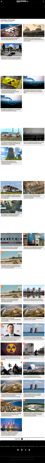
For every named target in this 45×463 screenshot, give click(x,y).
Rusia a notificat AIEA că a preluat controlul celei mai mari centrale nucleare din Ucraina (32, 395)
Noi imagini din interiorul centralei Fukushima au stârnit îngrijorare (10, 215)
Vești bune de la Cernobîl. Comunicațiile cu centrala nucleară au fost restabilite (11, 320)
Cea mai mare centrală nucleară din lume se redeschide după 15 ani (10, 39)
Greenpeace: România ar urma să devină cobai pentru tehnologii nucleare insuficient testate (9, 434)
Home (2, 21)
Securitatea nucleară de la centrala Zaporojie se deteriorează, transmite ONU (33, 91)
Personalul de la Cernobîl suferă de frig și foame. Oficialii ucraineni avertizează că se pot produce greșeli (11, 395)
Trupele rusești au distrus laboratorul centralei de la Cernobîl (33, 319)
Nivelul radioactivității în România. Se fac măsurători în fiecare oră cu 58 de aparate (11, 358)
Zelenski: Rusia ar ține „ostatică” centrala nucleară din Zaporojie (9, 248)
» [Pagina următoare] (29, 438)
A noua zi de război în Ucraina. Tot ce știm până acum (10, 376)
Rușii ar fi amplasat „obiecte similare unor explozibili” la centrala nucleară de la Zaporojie (10, 196)
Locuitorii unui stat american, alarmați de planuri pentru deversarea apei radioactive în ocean (11, 414)
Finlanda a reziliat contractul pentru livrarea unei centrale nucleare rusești (33, 299)
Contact (36, 446)
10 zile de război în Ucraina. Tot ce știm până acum (34, 357)
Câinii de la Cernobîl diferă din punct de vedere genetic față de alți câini (33, 248)
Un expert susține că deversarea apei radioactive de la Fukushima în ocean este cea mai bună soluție (10, 266)
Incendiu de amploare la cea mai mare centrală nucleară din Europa (11, 110)
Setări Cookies (41, 446)
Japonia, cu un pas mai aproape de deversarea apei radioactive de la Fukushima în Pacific (10, 300)
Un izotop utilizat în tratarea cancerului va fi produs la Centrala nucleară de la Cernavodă (10, 91)
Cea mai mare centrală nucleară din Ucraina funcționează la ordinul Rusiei (33, 338)
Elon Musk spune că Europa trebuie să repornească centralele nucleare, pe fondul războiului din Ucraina (11, 339)
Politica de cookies (15, 446)
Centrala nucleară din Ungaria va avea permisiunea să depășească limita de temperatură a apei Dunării (11, 143)
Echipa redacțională (30, 446)
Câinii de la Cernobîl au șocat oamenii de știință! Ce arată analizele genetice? (11, 58)
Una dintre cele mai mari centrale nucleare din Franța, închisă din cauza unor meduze (33, 39)
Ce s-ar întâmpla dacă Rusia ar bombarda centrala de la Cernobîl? (32, 376)
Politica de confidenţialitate (6, 446)
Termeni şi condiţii (22, 446)
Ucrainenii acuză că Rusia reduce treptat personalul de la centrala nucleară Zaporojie (32, 196)
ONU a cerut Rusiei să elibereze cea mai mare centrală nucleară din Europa (34, 142)
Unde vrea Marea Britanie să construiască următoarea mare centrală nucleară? (9, 163)
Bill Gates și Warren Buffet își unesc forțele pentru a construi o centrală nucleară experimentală (33, 414)
